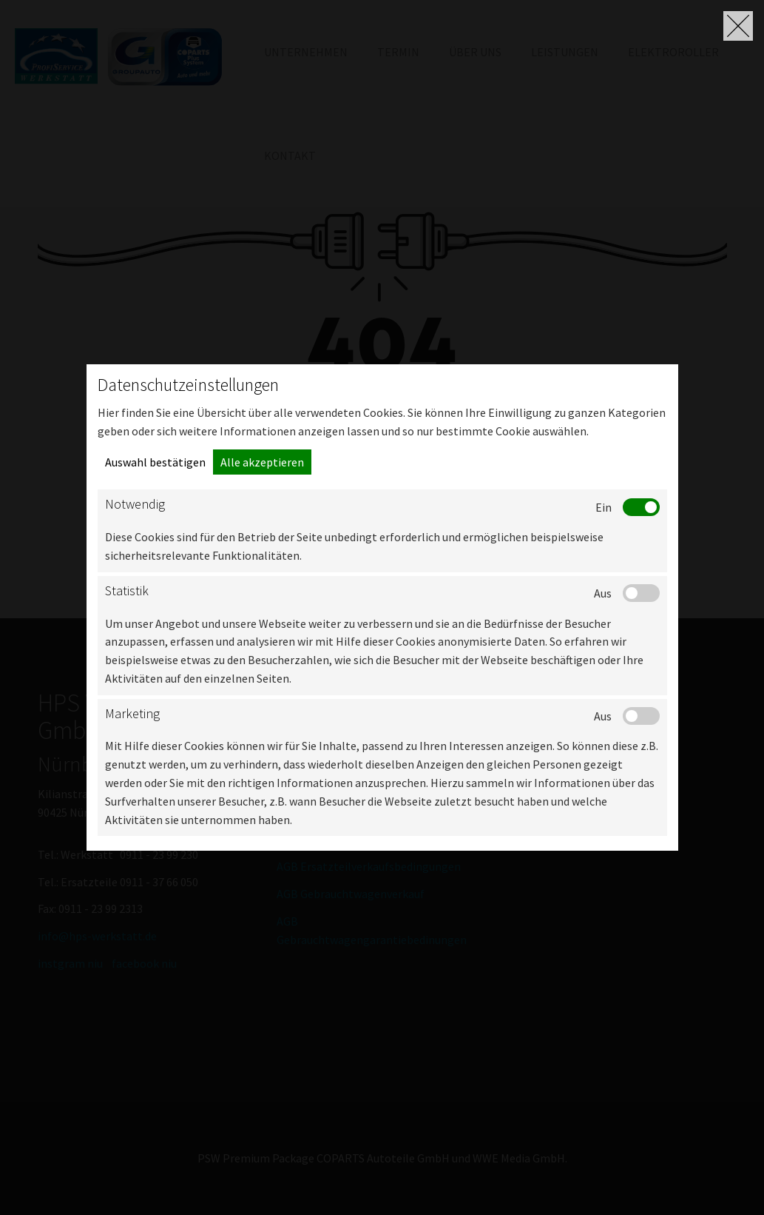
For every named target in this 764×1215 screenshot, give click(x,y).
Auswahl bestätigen (155, 462)
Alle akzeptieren (262, 462)
